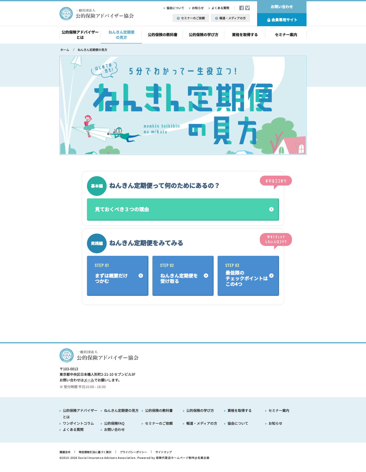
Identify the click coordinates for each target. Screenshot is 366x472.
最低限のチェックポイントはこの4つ (246, 275)
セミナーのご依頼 (191, 18)
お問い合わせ (282, 6)
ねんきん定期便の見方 (121, 34)
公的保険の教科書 (162, 34)
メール (89, 380)
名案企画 (203, 458)
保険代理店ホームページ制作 (175, 458)
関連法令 (65, 452)
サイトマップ (163, 452)
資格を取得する (245, 34)
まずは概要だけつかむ (111, 274)
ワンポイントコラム (78, 423)
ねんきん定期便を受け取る (179, 274)
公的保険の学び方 (203, 34)
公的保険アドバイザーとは (80, 34)
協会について (175, 8)
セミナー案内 (286, 34)
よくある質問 (220, 8)
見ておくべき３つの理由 (122, 209)
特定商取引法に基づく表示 (95, 452)
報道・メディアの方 (230, 18)
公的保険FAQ (114, 423)
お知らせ (198, 8)
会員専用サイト (281, 20)
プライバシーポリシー (133, 452)
